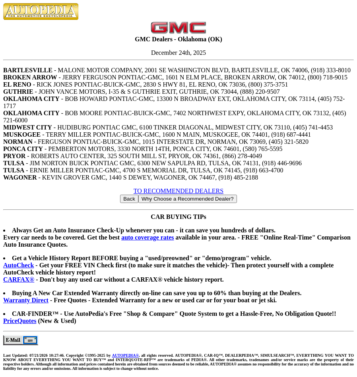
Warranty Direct (26, 300)
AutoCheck (18, 265)
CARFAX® (18, 279)
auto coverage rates (147, 237)
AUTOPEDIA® (125, 355)
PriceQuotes (20, 320)
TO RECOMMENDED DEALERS (178, 191)
